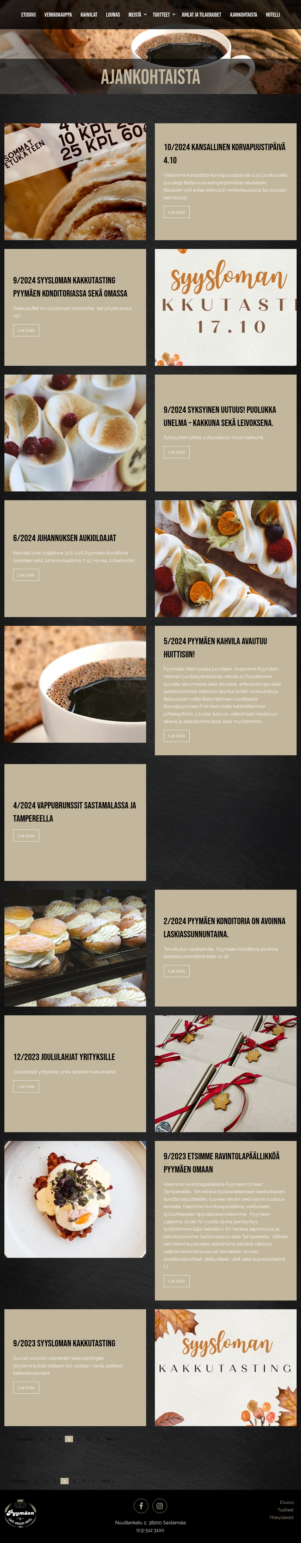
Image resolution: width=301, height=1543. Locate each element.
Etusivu (28, 14)
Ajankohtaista (243, 14)
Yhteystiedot (281, 1517)
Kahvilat (89, 14)
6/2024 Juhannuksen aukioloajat (64, 538)
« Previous (23, 1439)
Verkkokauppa (58, 14)
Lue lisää (176, 211)
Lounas (113, 14)
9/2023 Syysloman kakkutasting (64, 1343)
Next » (112, 1439)
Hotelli (273, 14)
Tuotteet (161, 14)
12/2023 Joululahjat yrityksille (64, 1057)
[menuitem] (28, 14)
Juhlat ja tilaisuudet (201, 14)
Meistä (135, 14)
